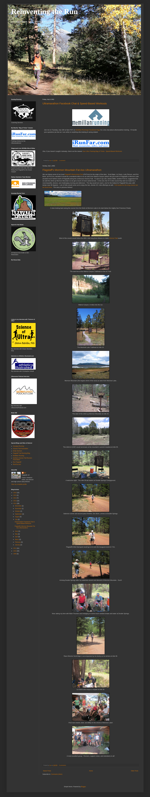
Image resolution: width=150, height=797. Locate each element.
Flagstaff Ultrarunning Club (74, 174)
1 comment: (62, 160)
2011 (15, 548)
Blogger (83, 786)
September (18, 514)
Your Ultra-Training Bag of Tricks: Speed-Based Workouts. (102, 151)
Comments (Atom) (56, 774)
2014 (15, 498)
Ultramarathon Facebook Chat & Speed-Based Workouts (75, 103)
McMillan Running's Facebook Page (88, 130)
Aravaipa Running (18, 446)
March (17, 539)
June (16, 531)
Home (91, 771)
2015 (15, 495)
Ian (25, 473)
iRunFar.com (17, 464)
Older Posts (134, 771)
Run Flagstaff (17, 462)
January (17, 545)
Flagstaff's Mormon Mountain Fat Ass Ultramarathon (72, 170)
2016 (15, 492)
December (18, 506)
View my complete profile (19, 484)
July (16, 519)
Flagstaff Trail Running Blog (21, 453)
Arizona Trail (113, 238)
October (17, 511)
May (16, 534)
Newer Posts (47, 771)
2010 (15, 551)
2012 (15, 503)
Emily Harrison (17, 451)
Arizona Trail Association (20, 448)
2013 (15, 501)
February (18, 542)
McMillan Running (18, 455)
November (18, 508)
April (16, 536)
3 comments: (62, 765)
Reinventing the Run (44, 11)
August (17, 517)
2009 (15, 554)
